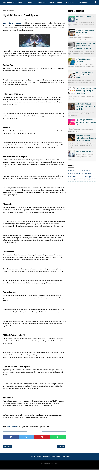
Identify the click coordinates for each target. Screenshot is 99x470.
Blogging (30, 2)
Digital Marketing (55, 2)
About (30, 457)
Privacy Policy (56, 457)
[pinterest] (42, 437)
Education (73, 177)
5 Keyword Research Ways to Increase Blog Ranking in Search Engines (86, 90)
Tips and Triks (83, 2)
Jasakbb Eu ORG (83, 466)
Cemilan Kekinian (52, 466)
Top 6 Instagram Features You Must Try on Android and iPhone (86, 122)
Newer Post (7, 447)
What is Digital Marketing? (85, 151)
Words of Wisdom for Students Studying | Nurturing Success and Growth (86, 138)
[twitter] (26, 437)
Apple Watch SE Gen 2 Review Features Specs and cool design (85, 106)
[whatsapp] (58, 437)
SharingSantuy (20, 466)
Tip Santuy (69, 466)
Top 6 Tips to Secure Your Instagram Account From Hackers (84, 75)
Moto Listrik (75, 466)
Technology (41, 2)
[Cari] (96, 3)
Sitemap (46, 457)
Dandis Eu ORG (12, 2)
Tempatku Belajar (28, 466)
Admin (10, 19)
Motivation (87, 170)
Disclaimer (67, 457)
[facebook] (11, 437)
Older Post (61, 447)
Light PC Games (11, 427)
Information (70, 2)
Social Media (87, 173)
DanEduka (44, 466)
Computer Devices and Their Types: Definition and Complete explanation (85, 45)
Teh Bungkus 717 (61, 466)
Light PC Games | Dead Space (13, 23)
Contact (37, 457)
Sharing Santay (38, 466)
